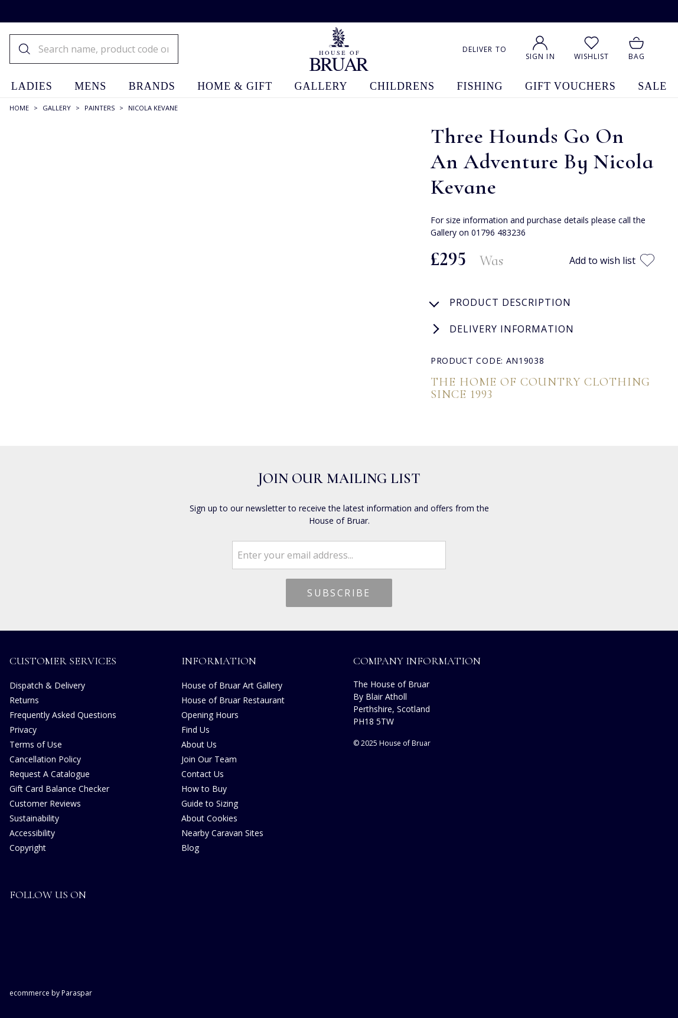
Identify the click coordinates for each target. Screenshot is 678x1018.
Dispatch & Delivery (47, 685)
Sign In (540, 56)
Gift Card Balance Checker (59, 788)
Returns (24, 700)
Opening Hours (210, 714)
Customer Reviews (45, 803)
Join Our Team (209, 759)
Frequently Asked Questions (62, 714)
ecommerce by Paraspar (50, 993)
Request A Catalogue (49, 773)
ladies (32, 86)
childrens (402, 86)
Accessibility (32, 832)
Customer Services (62, 660)
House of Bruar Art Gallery (231, 685)
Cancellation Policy (45, 759)
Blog (190, 847)
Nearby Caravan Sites (222, 832)
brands (152, 86)
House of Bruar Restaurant (233, 700)
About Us (199, 744)
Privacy (23, 729)
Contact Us (202, 773)
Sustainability (34, 818)
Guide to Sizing (209, 803)
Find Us (195, 729)
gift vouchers (570, 86)
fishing (480, 86)
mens (90, 86)
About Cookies (209, 818)
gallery (321, 86)
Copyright (27, 847)
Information (218, 660)
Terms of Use (35, 744)
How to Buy (204, 788)
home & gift (234, 86)
